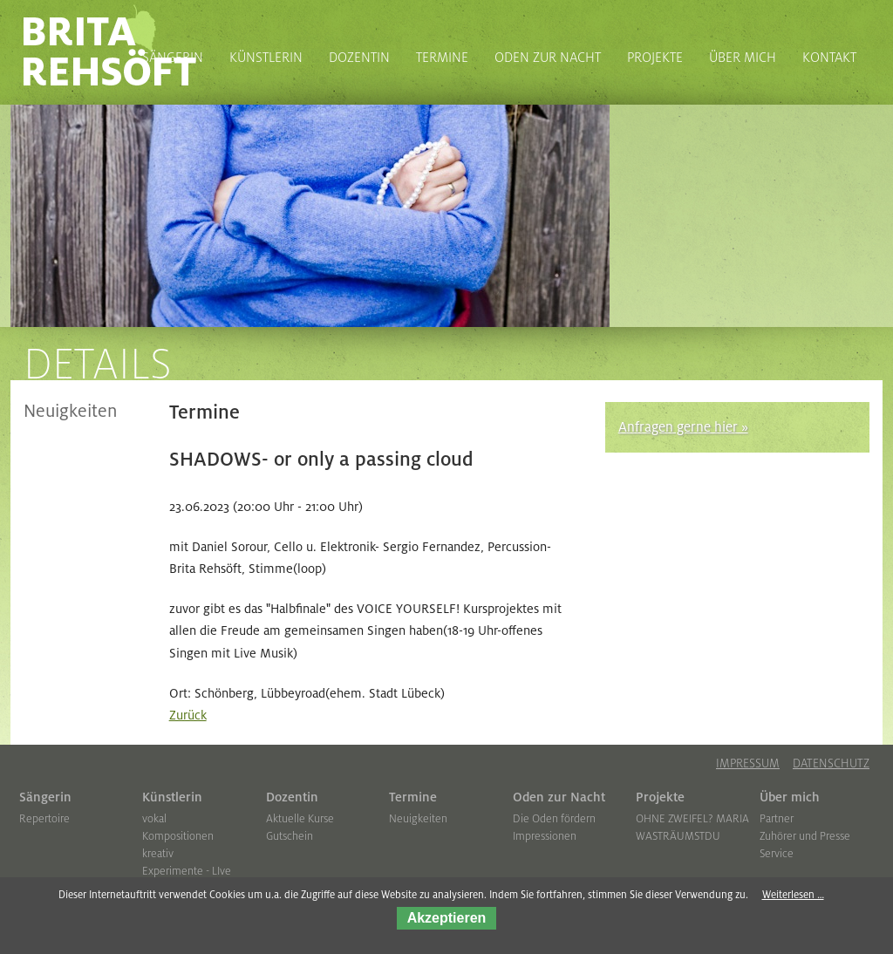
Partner (777, 819)
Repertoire (44, 819)
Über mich (790, 797)
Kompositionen (178, 836)
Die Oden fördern (554, 819)
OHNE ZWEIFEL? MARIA (692, 819)
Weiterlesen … (793, 895)
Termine (413, 797)
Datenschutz (831, 763)
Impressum (748, 763)
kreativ (158, 854)
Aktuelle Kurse (300, 819)
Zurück (188, 715)
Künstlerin (172, 797)
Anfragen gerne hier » (683, 427)
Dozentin (292, 797)
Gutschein (289, 836)
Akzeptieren (447, 917)
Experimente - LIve (186, 871)
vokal (154, 819)
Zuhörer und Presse (805, 836)
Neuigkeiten (70, 411)
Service (777, 854)
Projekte (660, 797)
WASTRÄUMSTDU (678, 836)
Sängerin (45, 797)
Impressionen (544, 836)
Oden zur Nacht (559, 797)
